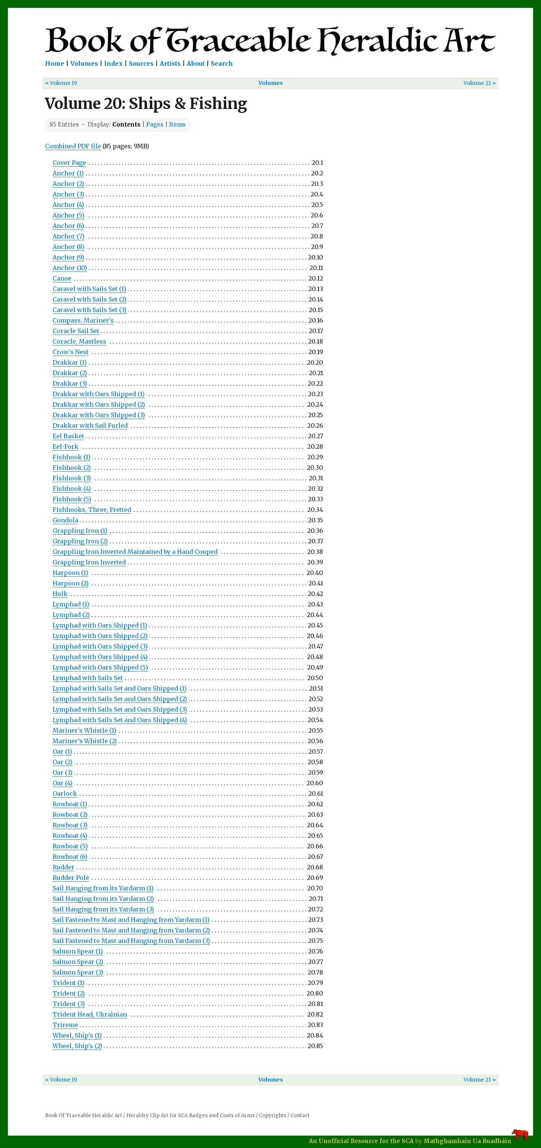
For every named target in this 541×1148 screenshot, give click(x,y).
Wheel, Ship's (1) (77, 1035)
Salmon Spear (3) (78, 972)
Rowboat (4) (70, 835)
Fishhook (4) (72, 488)
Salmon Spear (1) (78, 951)
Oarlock (65, 793)
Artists (170, 63)
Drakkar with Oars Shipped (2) (99, 404)
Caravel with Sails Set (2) (90, 299)
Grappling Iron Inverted (89, 562)
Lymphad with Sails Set (88, 678)
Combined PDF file (73, 146)
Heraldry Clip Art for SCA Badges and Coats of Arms (190, 1115)
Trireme (65, 1025)
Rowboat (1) (70, 804)
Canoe (62, 278)
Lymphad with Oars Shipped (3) (100, 646)
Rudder (63, 867)
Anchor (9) (68, 257)
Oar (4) (63, 783)
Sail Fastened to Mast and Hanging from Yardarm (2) (131, 930)
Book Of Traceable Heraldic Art (83, 1115)
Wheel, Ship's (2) (77, 1046)
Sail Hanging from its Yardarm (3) (103, 909)
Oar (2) (63, 762)
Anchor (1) (68, 173)
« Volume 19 (61, 83)
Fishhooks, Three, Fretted (92, 509)
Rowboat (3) (70, 825)
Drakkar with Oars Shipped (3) (99, 415)
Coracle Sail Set (76, 331)
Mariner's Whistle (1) (84, 730)
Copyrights (272, 1115)
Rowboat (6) (70, 856)
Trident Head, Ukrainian (90, 1014)
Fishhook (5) (72, 499)
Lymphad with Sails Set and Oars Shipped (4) (120, 720)
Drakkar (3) (70, 383)
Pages (154, 124)
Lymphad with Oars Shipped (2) (100, 636)
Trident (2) (69, 993)
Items (177, 124)
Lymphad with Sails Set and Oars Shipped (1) (120, 688)
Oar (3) (63, 772)
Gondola (65, 520)
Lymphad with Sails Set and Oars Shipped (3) (120, 709)
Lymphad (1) (71, 604)
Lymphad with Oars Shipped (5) (100, 667)
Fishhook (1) (72, 457)
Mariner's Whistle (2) (85, 741)
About (196, 63)
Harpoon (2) (71, 583)
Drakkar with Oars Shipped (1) (99, 394)
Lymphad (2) (71, 615)
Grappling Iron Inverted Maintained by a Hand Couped (135, 551)
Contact (300, 1115)
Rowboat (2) (70, 814)
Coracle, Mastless (79, 341)
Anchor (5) (69, 215)
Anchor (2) (68, 183)
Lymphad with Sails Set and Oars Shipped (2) (120, 699)
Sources (141, 63)
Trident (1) (69, 983)
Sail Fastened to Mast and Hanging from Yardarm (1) (131, 919)
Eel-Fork (66, 446)
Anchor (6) (68, 225)
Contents (126, 124)
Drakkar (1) (70, 362)
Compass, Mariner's (83, 320)
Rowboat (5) (70, 846)
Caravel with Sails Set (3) (90, 310)
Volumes (84, 63)
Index (113, 63)
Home (54, 63)
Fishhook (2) (72, 467)
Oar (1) (62, 751)
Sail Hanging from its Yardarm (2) (103, 898)
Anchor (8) (69, 246)
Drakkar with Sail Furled (90, 425)
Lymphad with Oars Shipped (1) (100, 625)
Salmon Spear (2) (78, 961)
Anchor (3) (68, 194)
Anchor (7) (69, 236)
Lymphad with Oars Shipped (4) (100, 657)
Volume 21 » (480, 83)
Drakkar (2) (70, 373)
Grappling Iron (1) (80, 530)
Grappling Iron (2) (80, 541)
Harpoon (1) (70, 572)
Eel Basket (68, 436)
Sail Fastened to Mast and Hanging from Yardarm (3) (131, 940)
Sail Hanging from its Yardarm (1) (103, 888)
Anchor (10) (70, 268)
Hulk (60, 593)
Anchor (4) (68, 204)
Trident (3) (69, 1004)
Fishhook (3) (72, 478)
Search (222, 63)
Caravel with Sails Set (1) (89, 289)
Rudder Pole (71, 877)
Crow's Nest (71, 352)
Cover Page (69, 162)
